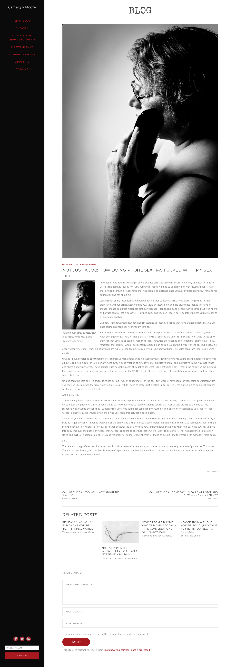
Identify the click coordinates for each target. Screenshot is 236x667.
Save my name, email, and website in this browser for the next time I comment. (107, 634)
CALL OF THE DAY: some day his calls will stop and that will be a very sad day (183, 493)
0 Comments (212, 471)
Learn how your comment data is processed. (127, 649)
